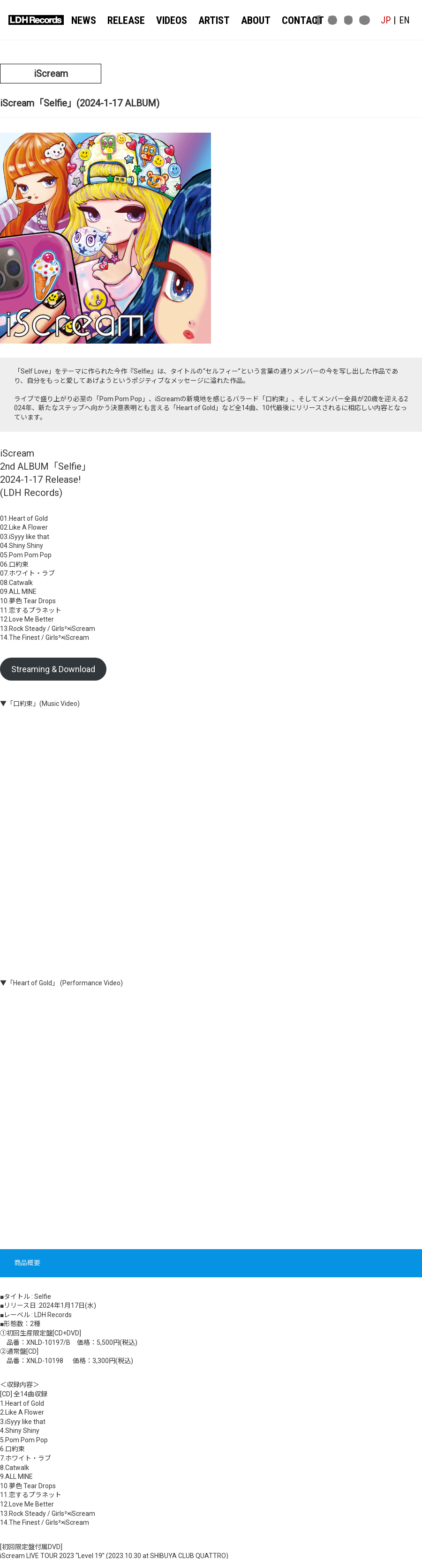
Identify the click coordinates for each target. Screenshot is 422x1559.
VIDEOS (167, 20)
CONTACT (288, 20)
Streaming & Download (53, 459)
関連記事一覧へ (211, 1453)
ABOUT (245, 20)
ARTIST (207, 20)
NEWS (85, 20)
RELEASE (124, 20)
